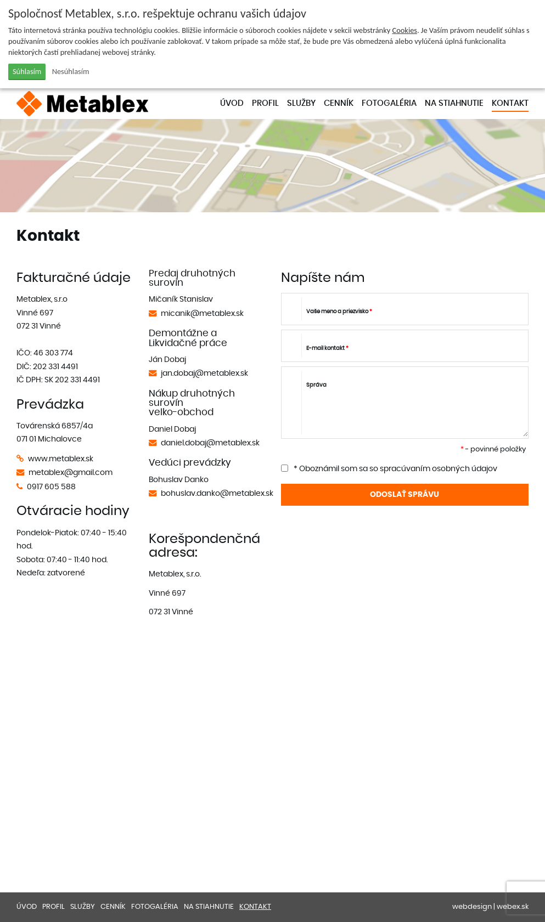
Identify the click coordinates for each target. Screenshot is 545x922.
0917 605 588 (51, 487)
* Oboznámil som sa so (389, 469)
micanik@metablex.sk (202, 313)
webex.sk (513, 906)
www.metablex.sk (60, 459)
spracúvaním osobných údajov (438, 469)
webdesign (472, 906)
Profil (265, 103)
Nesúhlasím (70, 71)
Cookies (404, 30)
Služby (301, 103)
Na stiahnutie (454, 103)
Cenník (338, 103)
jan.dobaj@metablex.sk (204, 373)
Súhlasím (27, 71)
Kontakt (510, 103)
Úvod (232, 103)
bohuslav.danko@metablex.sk (217, 493)
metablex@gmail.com (71, 472)
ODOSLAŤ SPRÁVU (404, 494)
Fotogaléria (389, 103)
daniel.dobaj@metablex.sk (210, 443)
